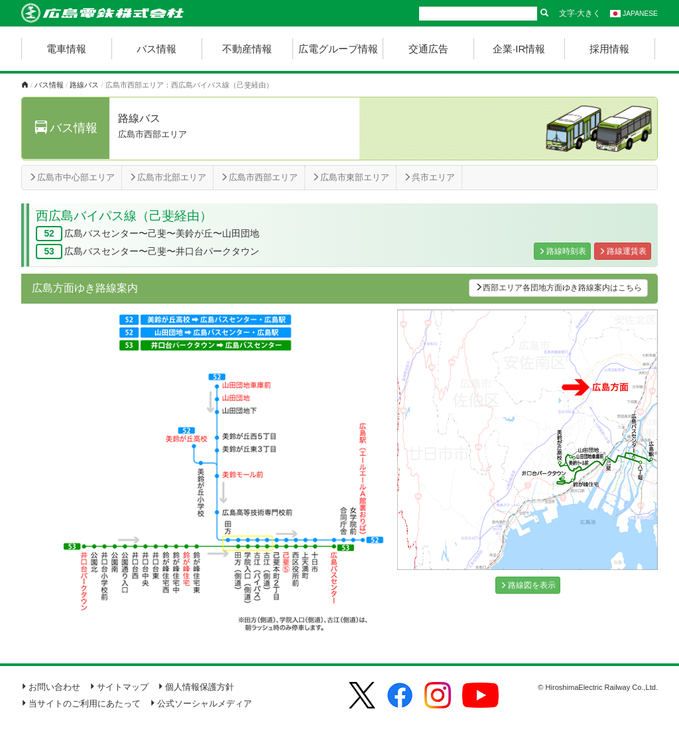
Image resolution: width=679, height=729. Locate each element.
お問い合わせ (50, 687)
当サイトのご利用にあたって (81, 703)
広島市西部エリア (259, 177)
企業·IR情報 (519, 48)
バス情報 (156, 48)
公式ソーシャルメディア (201, 703)
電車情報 (66, 48)
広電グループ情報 (338, 48)
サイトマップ (119, 687)
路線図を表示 (528, 585)
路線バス (84, 85)
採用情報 (609, 48)
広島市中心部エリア (72, 177)
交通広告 (428, 48)
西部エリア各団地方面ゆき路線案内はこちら (558, 287)
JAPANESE (634, 13)
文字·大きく (580, 13)
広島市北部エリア (167, 177)
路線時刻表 (562, 251)
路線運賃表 (623, 251)
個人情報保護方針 (196, 687)
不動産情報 (247, 48)
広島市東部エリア (350, 177)
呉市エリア (429, 177)
